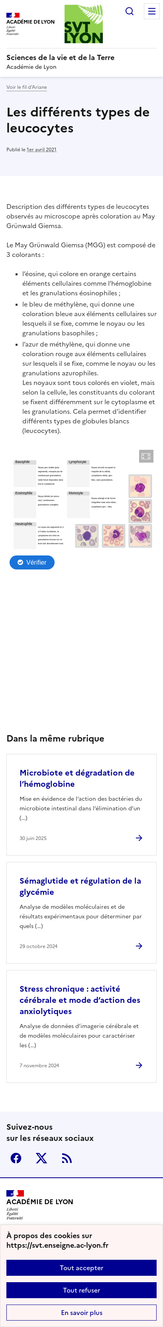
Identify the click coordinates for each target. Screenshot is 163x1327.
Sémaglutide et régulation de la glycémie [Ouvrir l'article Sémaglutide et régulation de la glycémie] (80, 886)
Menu (152, 11)
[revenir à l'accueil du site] (81, 57)
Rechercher (129, 11)
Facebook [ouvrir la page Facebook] (16, 1158)
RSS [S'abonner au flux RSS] (67, 1158)
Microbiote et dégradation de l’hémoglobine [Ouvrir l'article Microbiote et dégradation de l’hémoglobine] (77, 778)
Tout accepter (81, 1268)
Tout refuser (81, 1290)
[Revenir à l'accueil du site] (39, 1205)
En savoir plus (81, 1312)
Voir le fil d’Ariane (26, 87)
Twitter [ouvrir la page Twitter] (41, 1158)
